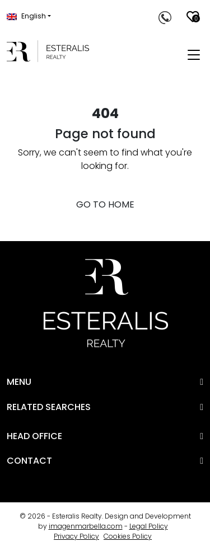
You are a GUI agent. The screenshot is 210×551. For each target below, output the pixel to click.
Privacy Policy (76, 536)
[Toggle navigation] (193, 55)
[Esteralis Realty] (48, 51)
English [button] (26, 16)
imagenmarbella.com (86, 526)
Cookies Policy (128, 536)
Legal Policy (148, 526)
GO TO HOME (105, 204)
